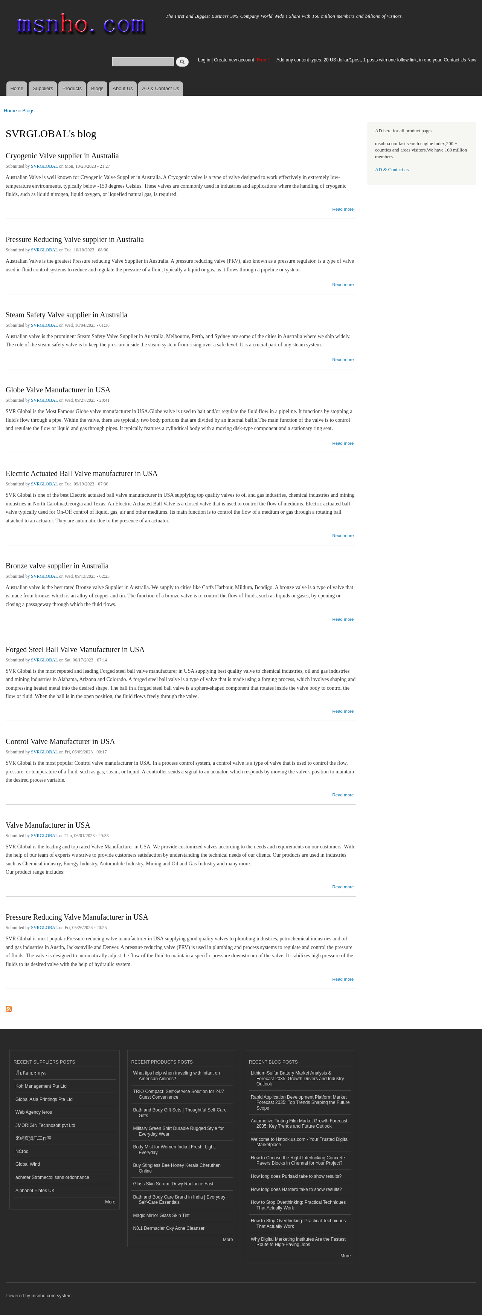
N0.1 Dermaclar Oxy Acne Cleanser (169, 1228)
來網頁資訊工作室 (33, 1138)
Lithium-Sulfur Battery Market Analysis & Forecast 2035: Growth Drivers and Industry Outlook (297, 1078)
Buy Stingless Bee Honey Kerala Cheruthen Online (177, 1168)
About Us (123, 88)
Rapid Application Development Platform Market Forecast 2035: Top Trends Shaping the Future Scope (300, 1103)
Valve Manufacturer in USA (48, 825)
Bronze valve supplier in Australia (57, 566)
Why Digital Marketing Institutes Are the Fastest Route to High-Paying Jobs (298, 1242)
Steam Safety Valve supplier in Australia (66, 315)
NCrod (22, 1151)
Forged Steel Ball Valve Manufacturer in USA (75, 649)
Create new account (234, 60)
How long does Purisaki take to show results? (296, 1176)
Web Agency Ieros (33, 1112)
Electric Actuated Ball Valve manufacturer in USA (82, 473)
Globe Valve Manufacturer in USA (58, 390)
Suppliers (43, 88)
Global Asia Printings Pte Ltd (44, 1099)
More (110, 1202)
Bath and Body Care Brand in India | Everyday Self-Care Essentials (179, 1199)
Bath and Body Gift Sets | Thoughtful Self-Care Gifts (180, 1112)
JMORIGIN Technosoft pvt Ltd (45, 1125)
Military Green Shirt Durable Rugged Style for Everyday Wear (178, 1131)
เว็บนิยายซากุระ (30, 1073)
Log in (204, 60)
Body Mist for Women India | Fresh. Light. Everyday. (174, 1149)
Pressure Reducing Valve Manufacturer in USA (77, 917)
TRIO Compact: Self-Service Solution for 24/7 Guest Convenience (178, 1094)
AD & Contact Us (160, 88)
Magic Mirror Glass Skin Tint (161, 1215)
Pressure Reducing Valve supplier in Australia (75, 239)
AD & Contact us (392, 169)
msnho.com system (52, 1295)
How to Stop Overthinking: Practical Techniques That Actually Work (298, 1205)
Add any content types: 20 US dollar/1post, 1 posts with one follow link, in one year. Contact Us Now (376, 60)
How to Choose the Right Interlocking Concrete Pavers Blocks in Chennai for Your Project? (298, 1160)
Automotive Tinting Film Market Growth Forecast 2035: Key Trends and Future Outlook (299, 1123)
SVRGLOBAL (44, 166)
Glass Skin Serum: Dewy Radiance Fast (173, 1183)
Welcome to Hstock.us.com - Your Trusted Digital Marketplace (300, 1142)
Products (72, 88)
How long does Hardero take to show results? (296, 1189)
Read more (343, 208)
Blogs (97, 88)
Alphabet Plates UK (35, 1190)
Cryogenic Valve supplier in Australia (62, 156)
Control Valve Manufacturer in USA (60, 741)
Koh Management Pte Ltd (41, 1086)
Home (16, 88)
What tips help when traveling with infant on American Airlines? (176, 1075)
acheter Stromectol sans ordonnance (52, 1177)
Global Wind (27, 1164)
